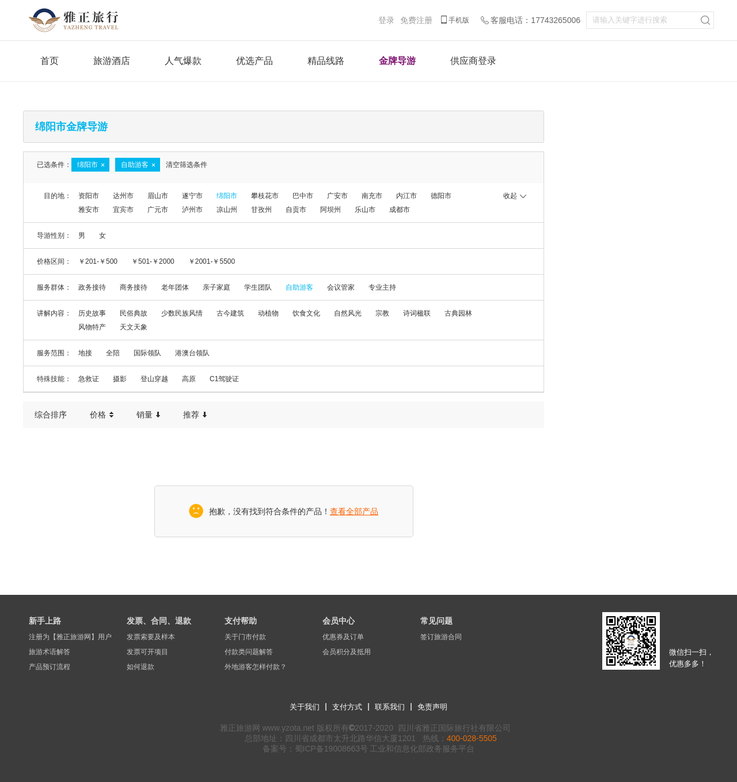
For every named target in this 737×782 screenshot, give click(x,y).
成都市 (399, 210)
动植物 (268, 313)
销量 (148, 414)
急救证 (88, 379)
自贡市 (296, 210)
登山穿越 (154, 379)
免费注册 (416, 20)
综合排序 (51, 414)
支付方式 (347, 707)
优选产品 (254, 61)
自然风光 (348, 313)
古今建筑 (230, 313)
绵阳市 (226, 196)
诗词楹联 (417, 313)
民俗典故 (133, 313)
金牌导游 (397, 61)
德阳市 (441, 196)
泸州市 (192, 210)
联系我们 (390, 707)
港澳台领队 (192, 353)
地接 (85, 353)
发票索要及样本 (151, 637)
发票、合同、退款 (159, 620)
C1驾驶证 (224, 379)
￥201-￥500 (97, 261)
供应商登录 (473, 61)
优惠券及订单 (343, 637)
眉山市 (157, 196)
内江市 (406, 196)
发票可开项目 (147, 652)
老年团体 (175, 287)
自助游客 (299, 287)
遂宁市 (192, 196)
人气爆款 (183, 61)
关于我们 (305, 707)
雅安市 (88, 210)
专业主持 (382, 287)
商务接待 (133, 287)
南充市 (372, 196)
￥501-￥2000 (152, 261)
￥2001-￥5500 (211, 261)
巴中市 (302, 196)
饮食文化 (306, 313)
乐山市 (365, 210)
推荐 (195, 414)
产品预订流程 (49, 667)
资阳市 (88, 196)
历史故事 (92, 313)
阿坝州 (330, 210)
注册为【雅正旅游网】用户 (70, 637)
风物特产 (92, 327)
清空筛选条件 (186, 165)
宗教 (382, 313)
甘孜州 (261, 210)
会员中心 (338, 620)
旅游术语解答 (49, 652)
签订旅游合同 (441, 637)
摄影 (120, 379)
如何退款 (140, 667)
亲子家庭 (216, 287)
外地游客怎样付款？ (256, 667)
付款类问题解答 (249, 652)
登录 (386, 20)
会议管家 (341, 287)
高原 (189, 379)
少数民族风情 (182, 313)
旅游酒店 (111, 61)
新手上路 (45, 620)
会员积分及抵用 (346, 652)
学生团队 (258, 287)
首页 (49, 61)
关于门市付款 (245, 637)
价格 (101, 414)
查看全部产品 (354, 511)
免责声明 (432, 707)
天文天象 (133, 327)
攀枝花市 (265, 196)
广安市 (337, 196)
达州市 (123, 196)
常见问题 (436, 620)
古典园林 (458, 313)
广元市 (157, 210)
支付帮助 (241, 620)
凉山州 (226, 210)
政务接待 (92, 287)
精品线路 (325, 61)
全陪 (113, 353)
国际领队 (147, 353)
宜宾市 (123, 210)
